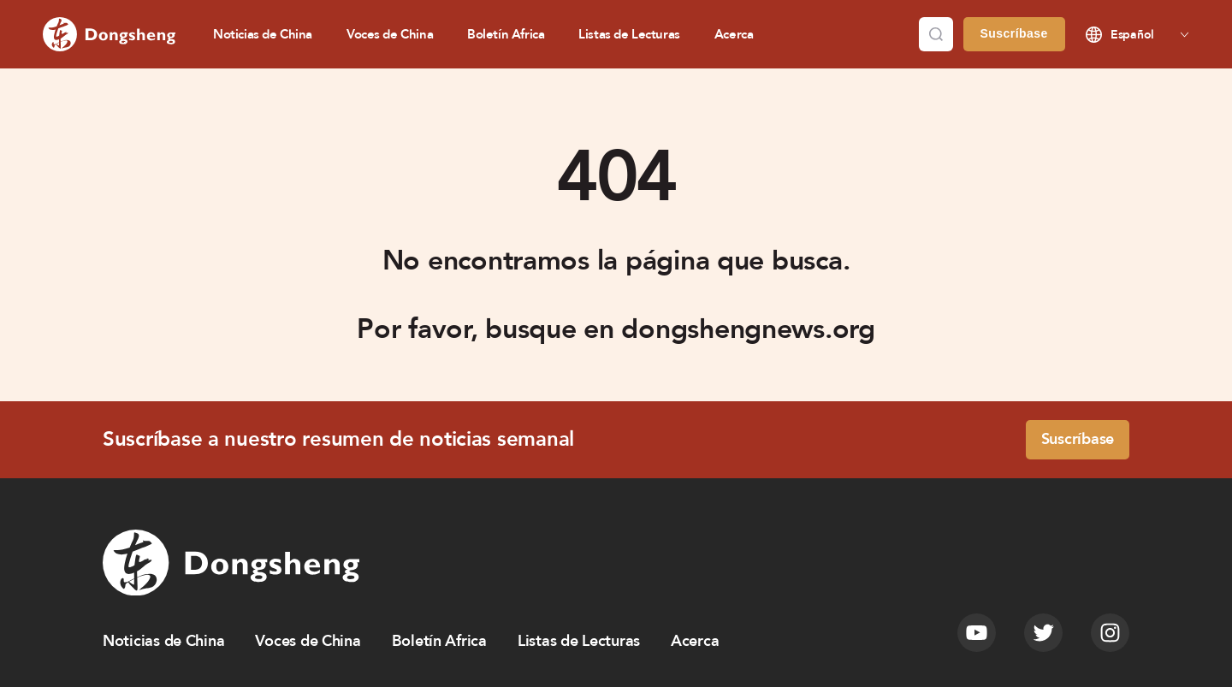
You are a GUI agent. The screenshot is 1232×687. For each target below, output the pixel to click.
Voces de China (389, 34)
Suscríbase (1014, 33)
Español (1132, 35)
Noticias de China (262, 34)
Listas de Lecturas (629, 34)
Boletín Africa (505, 34)
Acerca (734, 34)
